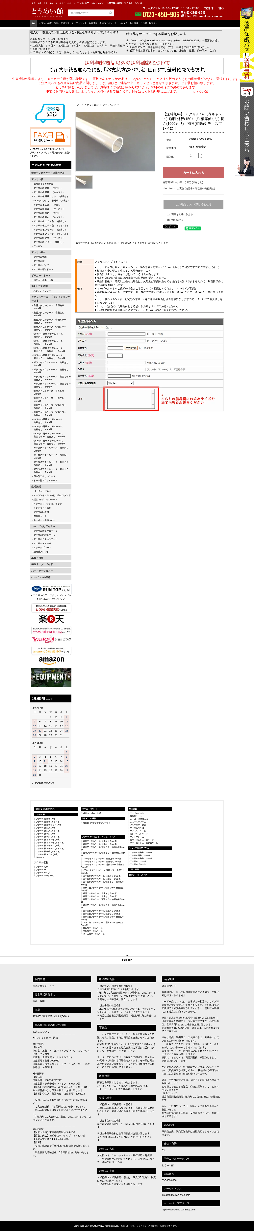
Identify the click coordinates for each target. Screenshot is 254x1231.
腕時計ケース (40, 516)
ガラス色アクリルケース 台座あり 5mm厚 (49, 449)
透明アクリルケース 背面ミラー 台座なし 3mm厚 (48, 328)
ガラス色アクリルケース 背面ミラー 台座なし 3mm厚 (51, 385)
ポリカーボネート (40, 275)
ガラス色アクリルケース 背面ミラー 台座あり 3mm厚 (51, 378)
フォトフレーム (137, 837)
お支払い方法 (45, 23)
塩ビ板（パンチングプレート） (97, 823)
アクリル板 (37, 179)
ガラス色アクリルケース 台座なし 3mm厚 (49, 371)
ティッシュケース (138, 831)
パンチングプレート (43, 291)
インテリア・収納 (42, 508)
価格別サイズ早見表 (43, 184)
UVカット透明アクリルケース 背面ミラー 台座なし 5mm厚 (48, 442)
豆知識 (143, 23)
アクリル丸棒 (40, 257)
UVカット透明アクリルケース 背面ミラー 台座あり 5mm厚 (48, 435)
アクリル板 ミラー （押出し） (49, 242)
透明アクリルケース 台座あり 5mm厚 (47, 392)
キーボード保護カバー (44, 520)
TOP (77, 104)
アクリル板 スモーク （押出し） (50, 229)
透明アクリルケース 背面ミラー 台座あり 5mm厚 (48, 406)
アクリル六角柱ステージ (46, 539)
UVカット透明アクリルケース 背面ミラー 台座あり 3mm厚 (48, 349)
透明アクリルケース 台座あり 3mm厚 (47, 307)
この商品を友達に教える (180, 214)
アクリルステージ (42, 543)
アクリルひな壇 (41, 512)
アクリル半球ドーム (43, 269)
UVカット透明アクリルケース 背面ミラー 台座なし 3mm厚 (48, 356)
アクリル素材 (38, 252)
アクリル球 (39, 261)
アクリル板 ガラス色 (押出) (48, 840)
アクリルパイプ (41, 265)
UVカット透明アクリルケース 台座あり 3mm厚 (47, 335)
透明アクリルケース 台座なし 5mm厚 (47, 399)
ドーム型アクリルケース (46, 480)
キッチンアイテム (138, 822)
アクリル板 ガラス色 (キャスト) (50, 843)
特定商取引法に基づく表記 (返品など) (183, 182)
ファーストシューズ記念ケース (144, 843)
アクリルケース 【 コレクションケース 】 (50, 299)
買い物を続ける (175, 219)
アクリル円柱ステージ (44, 535)
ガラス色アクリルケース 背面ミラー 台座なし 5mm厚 (51, 470)
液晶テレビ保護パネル (45, 809)
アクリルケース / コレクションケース (98, 837)
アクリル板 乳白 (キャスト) (48, 837)
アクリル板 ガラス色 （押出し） (50, 221)
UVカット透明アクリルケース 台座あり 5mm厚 (47, 421)
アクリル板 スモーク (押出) (48, 845)
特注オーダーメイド (42, 564)
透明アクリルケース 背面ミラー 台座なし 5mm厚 (48, 413)
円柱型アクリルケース (44, 476)
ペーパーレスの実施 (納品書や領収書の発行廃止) (189, 188)
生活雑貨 (36, 486)
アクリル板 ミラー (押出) (47, 854)
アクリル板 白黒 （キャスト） (49, 209)
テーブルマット (137, 813)
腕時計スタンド (41, 552)
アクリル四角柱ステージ (46, 531)
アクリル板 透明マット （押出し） (51, 196)
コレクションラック (139, 834)
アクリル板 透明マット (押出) (49, 825)
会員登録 (93, 23)
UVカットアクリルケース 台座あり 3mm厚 (102, 859)
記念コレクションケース (46, 499)
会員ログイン (106, 23)
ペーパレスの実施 (40, 577)
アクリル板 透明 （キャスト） (49, 192)
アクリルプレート (42, 547)
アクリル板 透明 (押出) (46, 819)
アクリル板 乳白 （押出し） (48, 213)
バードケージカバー (43, 491)
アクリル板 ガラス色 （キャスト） (51, 225)
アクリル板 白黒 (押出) (46, 828)
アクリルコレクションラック (48, 503)
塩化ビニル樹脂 (39, 286)
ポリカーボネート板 (43, 280)
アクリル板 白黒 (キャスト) (48, 831)
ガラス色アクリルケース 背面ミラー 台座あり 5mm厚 (51, 463)
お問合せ (153, 23)
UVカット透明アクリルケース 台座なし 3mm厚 (47, 342)
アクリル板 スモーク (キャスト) (50, 848)
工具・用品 (37, 557)
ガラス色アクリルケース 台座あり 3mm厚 (49, 364)
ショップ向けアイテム (43, 526)
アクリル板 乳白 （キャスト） (49, 217)
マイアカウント (79, 23)
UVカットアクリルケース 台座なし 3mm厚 (102, 861)
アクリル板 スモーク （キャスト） (51, 234)
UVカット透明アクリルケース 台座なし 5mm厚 (47, 428)
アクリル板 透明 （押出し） (48, 188)
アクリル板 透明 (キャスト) (48, 822)
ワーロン (38, 246)
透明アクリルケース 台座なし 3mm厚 (47, 314)
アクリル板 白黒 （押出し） (48, 205)
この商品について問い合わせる (193, 204)
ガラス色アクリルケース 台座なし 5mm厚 (49, 456)
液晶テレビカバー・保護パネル (48, 173)
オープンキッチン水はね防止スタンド (52, 495)
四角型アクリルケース (93, 928)
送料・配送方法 (61, 23)
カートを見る (121, 23)
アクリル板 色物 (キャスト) (48, 851)
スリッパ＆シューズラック (142, 840)
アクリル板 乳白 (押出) (46, 834)
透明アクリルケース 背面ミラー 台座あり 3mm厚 (48, 321)
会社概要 (134, 23)
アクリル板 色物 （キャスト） (49, 238)
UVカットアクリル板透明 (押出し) (51, 200)
